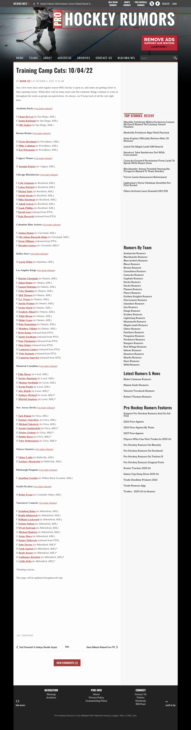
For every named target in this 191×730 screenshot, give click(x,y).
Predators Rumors (134, 339)
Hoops (127, 3)
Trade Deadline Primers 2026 (141, 479)
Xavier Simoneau (27, 378)
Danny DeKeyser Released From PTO (101, 647)
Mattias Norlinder (28, 382)
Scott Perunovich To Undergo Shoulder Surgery (38, 647)
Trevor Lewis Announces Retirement (145, 177)
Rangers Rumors (133, 343)
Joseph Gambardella (29, 428)
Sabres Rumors (132, 350)
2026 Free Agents (134, 421)
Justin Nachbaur (27, 336)
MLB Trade (113, 3)
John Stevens (25, 544)
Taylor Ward (25, 307)
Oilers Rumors (132, 328)
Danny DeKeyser (28, 540)
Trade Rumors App (135, 485)
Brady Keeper (26, 552)
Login (174, 3)
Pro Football (141, 3)
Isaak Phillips (26, 208)
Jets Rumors (131, 307)
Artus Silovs (25, 536)
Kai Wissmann (27, 149)
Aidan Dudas (25, 282)
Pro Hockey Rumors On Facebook (143, 450)
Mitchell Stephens (27, 399)
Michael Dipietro (28, 532)
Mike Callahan (27, 145)
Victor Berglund (27, 141)
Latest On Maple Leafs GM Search (143, 146)
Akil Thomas (25, 295)
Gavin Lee (25, 81)
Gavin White (26, 261)
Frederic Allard (27, 311)
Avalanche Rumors (135, 253)
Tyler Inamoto (26, 353)
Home (20, 58)
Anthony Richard (27, 395)
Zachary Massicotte (29, 461)
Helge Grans (25, 320)
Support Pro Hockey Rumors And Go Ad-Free (147, 414)
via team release (43, 108)
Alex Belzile (24, 391)
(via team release (47, 502)
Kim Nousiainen (27, 324)
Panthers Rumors (134, 332)
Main (67, 646)
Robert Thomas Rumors (138, 396)
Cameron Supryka (29, 357)
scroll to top (170, 703)
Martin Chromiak (28, 278)
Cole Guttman (26, 183)
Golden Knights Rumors (138, 296)
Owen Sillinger (26, 241)
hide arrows (20, 703)
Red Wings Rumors (135, 346)
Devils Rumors (132, 282)
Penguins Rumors (134, 336)
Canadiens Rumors (135, 271)
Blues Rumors (132, 264)
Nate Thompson (27, 341)
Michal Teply (25, 191)
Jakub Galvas (26, 204)
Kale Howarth (26, 216)
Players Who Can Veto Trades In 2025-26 (147, 439)
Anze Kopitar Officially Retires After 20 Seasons (146, 139)
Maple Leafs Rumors (136, 325)
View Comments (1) (67, 663)
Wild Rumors (132, 364)
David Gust (24, 212)
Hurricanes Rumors (135, 300)
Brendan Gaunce (27, 245)
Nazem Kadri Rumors (136, 385)
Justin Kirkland (27, 120)
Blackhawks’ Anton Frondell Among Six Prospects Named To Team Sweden (147, 170)
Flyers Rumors (132, 292)
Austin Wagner (26, 303)
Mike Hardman (26, 199)
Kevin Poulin (26, 386)
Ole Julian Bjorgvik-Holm (33, 237)
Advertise (65, 58)
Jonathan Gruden (28, 478)
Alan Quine (24, 345)
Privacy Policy (96, 697)
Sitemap (51, 694)
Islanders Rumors (134, 303)
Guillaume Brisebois (29, 557)
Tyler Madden (26, 291)
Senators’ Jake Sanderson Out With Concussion (144, 153)
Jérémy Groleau (27, 432)
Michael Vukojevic (29, 424)
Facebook (140, 701)
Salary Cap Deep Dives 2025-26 (141, 474)
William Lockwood (28, 519)
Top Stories (133, 115)
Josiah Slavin (25, 195)
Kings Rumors (132, 310)
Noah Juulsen (26, 548)
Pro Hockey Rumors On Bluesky (142, 445)
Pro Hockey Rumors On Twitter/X (143, 456)
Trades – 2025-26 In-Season (139, 491)
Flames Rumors (133, 289)
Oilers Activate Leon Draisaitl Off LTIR (146, 191)
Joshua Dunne (26, 233)
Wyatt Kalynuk (27, 527)
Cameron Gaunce (28, 349)
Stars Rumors (131, 361)
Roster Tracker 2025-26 (137, 468)
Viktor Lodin (25, 457)
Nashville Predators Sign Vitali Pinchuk (146, 132)
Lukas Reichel (26, 187)
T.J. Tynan (24, 299)
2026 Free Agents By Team (139, 427)
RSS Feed (141, 704)
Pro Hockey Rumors (26, 11)
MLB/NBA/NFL (126, 58)
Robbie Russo (26, 436)
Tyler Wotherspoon (29, 440)
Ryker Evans (26, 494)
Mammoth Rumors (135, 321)
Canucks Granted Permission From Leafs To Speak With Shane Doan (149, 161)
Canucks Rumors (134, 274)
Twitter (141, 697)
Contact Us (104, 58)
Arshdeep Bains (27, 511)
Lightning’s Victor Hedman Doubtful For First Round (147, 184)
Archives (83, 58)
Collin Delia (25, 561)
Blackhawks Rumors (136, 257)
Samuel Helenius (27, 286)
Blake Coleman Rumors (137, 379)
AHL (18, 635)
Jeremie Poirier (27, 166)
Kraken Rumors (133, 314)
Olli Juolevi (25, 125)
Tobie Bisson (25, 316)
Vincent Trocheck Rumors (139, 390)
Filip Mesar (24, 374)
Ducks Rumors (132, 285)
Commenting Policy (96, 701)
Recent (149, 115)
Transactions (27, 635)
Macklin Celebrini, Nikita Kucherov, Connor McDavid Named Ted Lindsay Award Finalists (66, 4)
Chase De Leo (25, 116)
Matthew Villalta (28, 328)
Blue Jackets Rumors (136, 260)
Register (165, 3)
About (47, 58)
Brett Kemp (24, 332)
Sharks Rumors (133, 357)
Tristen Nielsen (26, 523)
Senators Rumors (134, 354)
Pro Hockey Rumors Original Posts (144, 462)
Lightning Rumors (134, 318)
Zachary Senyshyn (28, 420)
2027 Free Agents (134, 433)
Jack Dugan (24, 415)
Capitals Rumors (133, 278)
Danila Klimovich (28, 515)
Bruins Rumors (132, 267)
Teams (33, 58)
